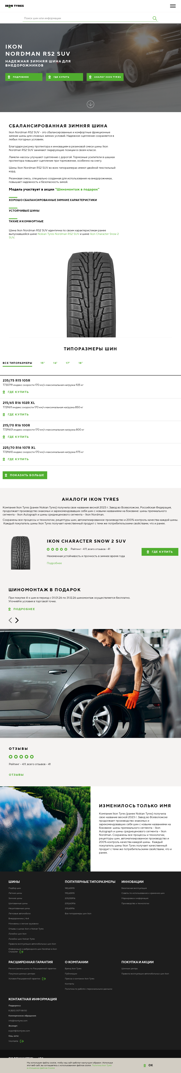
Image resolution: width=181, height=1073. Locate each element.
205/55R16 (70, 898)
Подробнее (21, 77)
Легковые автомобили (19, 913)
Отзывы (16, 775)
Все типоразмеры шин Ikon (78, 913)
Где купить (61, 77)
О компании (76, 962)
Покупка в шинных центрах (21, 973)
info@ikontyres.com (17, 1020)
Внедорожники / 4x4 (18, 918)
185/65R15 (70, 888)
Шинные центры (129, 968)
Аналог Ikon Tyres (107, 77)
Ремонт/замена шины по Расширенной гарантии (32, 968)
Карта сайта (76, 1064)
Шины (14, 882)
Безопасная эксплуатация (134, 888)
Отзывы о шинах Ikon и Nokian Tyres (25, 929)
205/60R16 (70, 903)
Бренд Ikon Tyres (73, 968)
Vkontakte (13, 1041)
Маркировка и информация (134, 898)
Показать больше (27, 475)
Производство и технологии (135, 903)
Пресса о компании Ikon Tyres (79, 978)
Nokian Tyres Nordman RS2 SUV (58, 234)
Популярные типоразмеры (90, 882)
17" (68, 363)
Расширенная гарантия (30, 962)
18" (81, 363)
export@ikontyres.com (19, 1031)
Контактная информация (32, 999)
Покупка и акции (137, 962)
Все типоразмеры (17, 363)
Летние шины (15, 893)
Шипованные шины (18, 903)
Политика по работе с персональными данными (88, 989)
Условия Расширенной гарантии (24, 978)
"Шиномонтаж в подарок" (77, 189)
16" (55, 363)
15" (43, 363)
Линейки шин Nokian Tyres (21, 939)
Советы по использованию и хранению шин (143, 893)
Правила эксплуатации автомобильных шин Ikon (32, 944)
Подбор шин (14, 888)
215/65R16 (70, 908)
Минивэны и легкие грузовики (23, 923)
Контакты (69, 984)
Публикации (71, 973)
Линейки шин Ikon (17, 934)
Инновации (132, 882)
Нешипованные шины (19, 908)
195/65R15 (70, 893)
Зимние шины (15, 898)
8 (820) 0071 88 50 (17, 1010)
